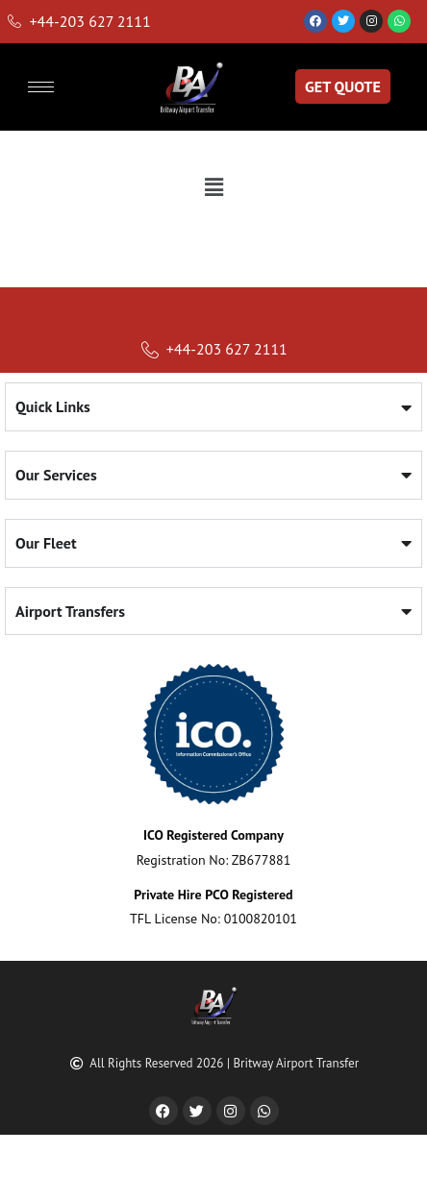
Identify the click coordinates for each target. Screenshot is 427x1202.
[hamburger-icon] (41, 87)
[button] (213, 187)
